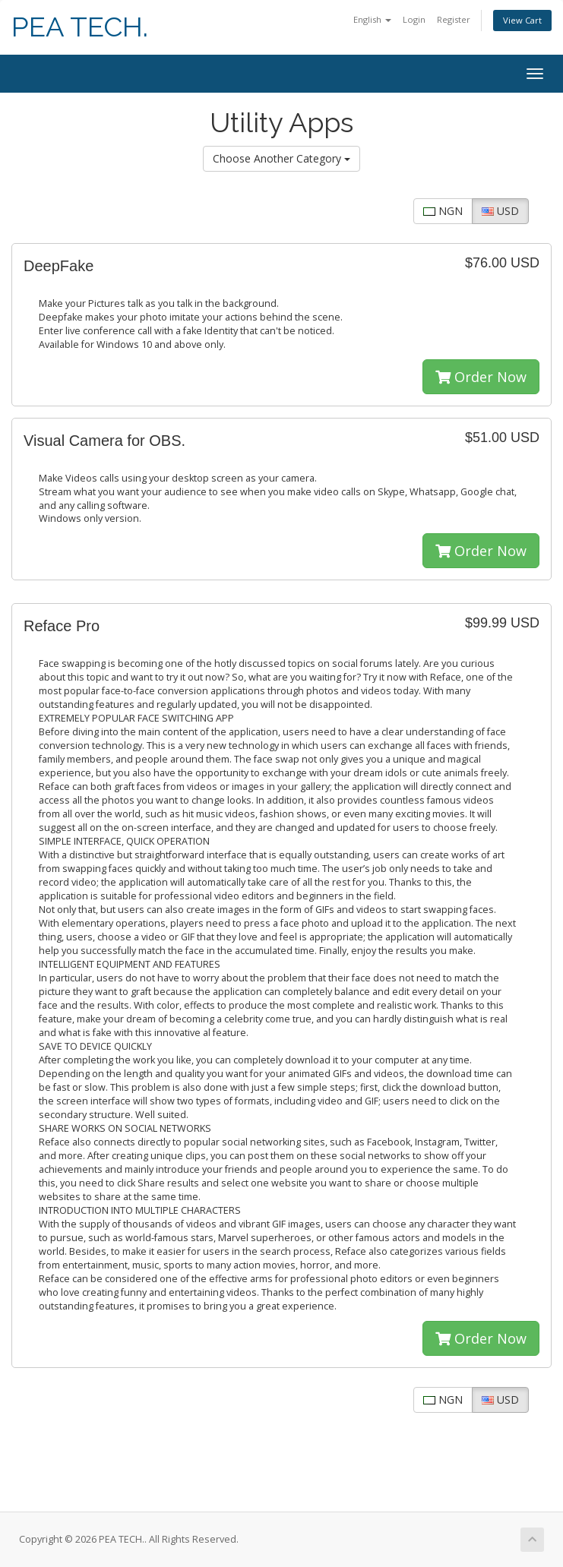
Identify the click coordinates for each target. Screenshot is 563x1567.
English (372, 19)
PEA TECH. (79, 27)
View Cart (522, 20)
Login (414, 19)
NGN (443, 211)
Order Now (481, 377)
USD (500, 211)
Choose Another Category (281, 158)
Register (453, 19)
